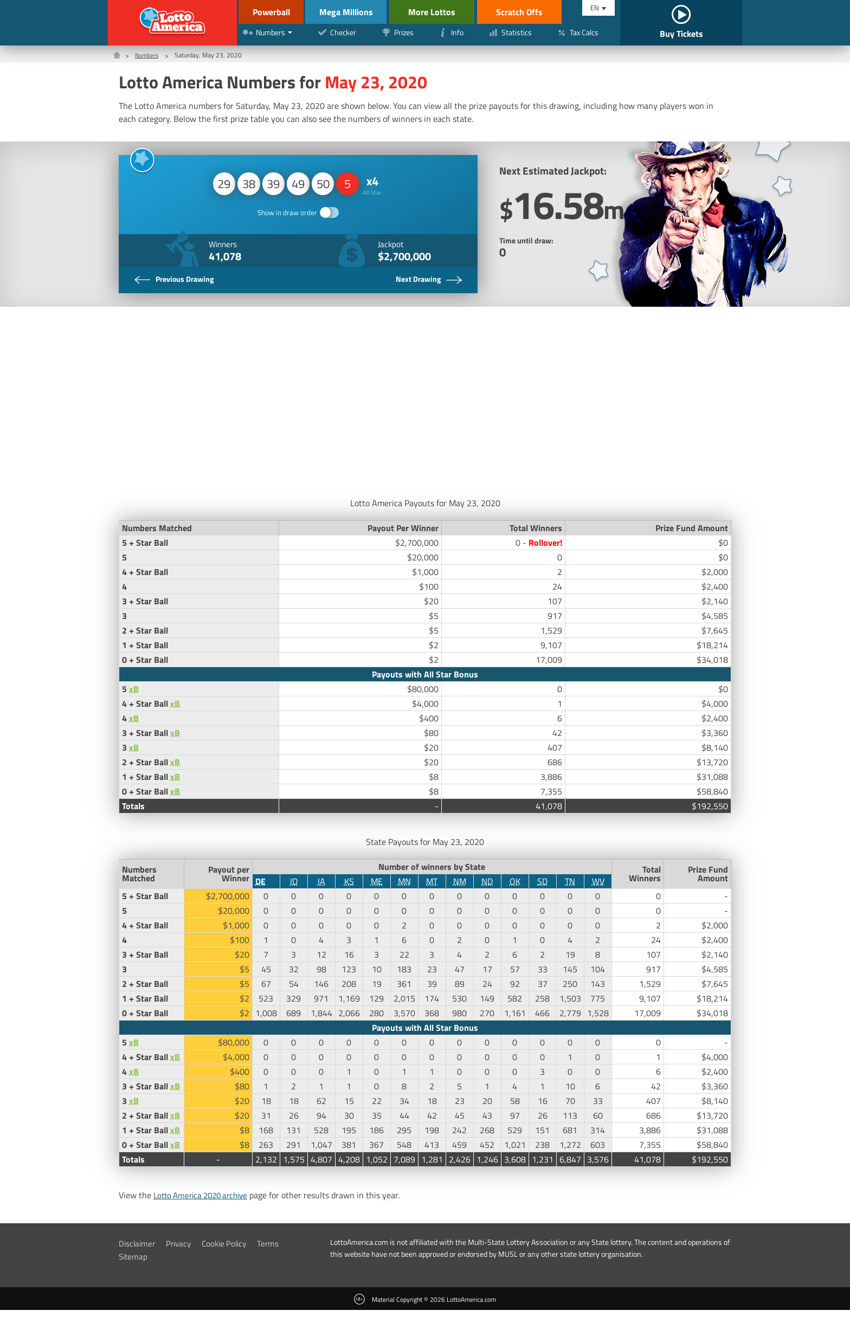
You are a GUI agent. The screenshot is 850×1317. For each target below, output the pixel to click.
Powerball (269, 11)
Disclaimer (138, 1250)
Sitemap (134, 1263)
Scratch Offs (534, 11)
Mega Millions (355, 11)
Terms (276, 1250)
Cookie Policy (230, 1250)
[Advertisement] (425, 406)
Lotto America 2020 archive (204, 1202)
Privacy (181, 1250)
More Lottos (446, 11)
